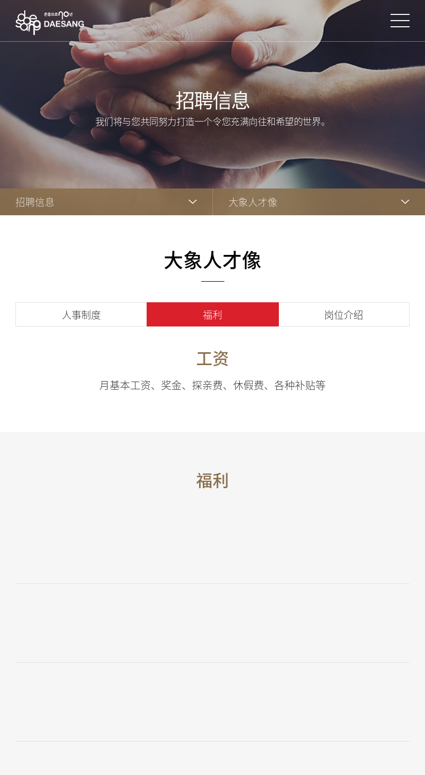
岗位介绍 (343, 314)
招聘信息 (35, 202)
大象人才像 (252, 202)
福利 (212, 314)
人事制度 (81, 314)
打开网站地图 (400, 20)
